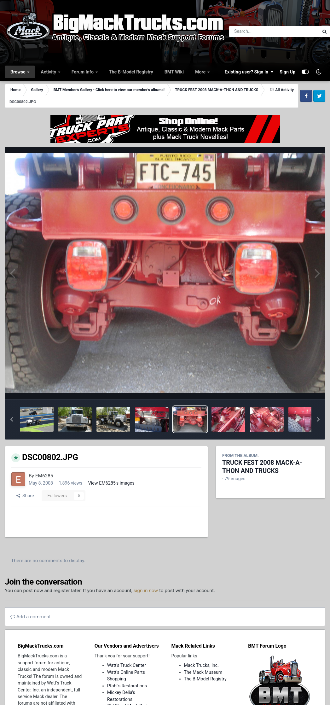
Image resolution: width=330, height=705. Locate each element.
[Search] (256, 31)
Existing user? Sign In (249, 72)
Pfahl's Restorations (127, 685)
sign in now (146, 590)
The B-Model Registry (131, 71)
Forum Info (83, 71)
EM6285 (44, 476)
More (201, 71)
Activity (49, 71)
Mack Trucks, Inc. (201, 665)
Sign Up (287, 71)
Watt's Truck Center (126, 665)
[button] (12, 419)
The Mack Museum (203, 672)
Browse (18, 71)
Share (25, 495)
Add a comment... (32, 617)
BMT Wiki (174, 71)
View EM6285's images (111, 483)
